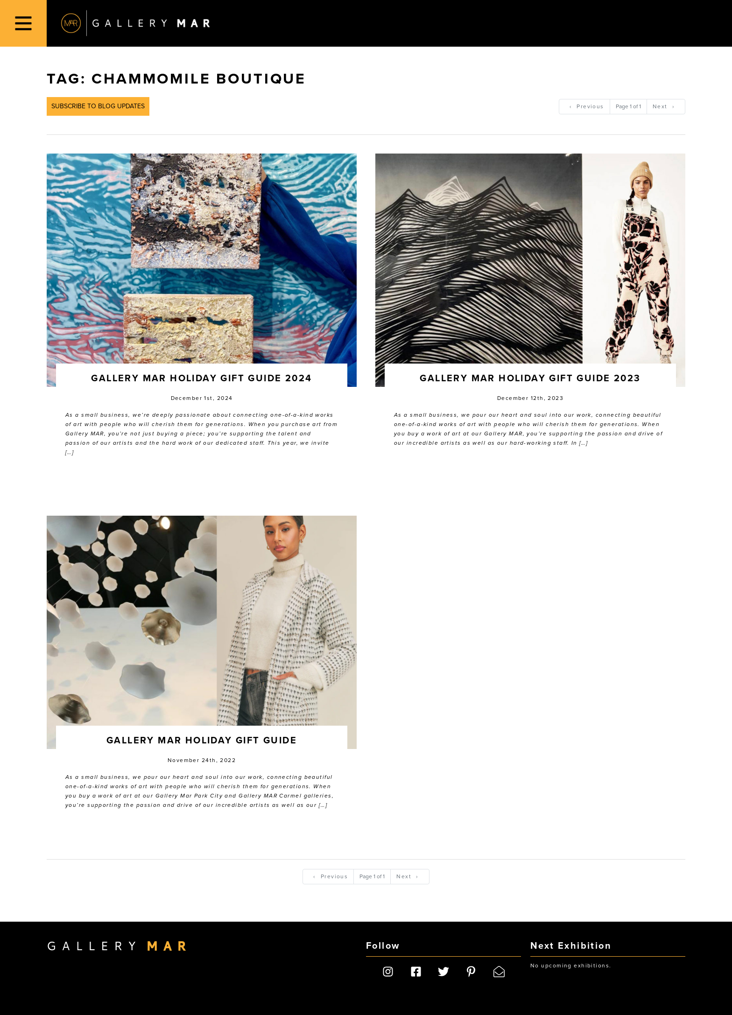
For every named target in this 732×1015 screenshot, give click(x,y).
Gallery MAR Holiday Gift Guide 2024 (201, 378)
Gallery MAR (135, 23)
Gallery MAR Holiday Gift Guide (201, 740)
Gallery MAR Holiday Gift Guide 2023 (530, 378)
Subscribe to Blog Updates (98, 106)
